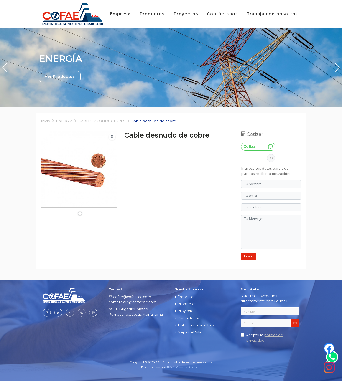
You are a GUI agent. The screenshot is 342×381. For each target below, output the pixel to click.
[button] (5, 67)
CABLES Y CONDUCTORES (101, 121)
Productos (153, 13)
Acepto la (264, 337)
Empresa (121, 13)
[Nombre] (270, 311)
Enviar (249, 256)
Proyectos (187, 13)
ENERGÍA (64, 121)
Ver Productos (60, 76)
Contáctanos (223, 13)
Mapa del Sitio (189, 332)
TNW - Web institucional (184, 367)
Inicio (45, 121)
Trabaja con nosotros (273, 13)
